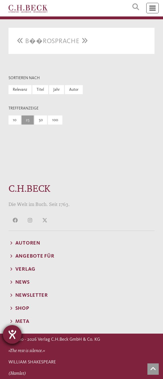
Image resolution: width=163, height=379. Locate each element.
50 (41, 119)
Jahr (56, 89)
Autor (74, 89)
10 (14, 119)
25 (27, 119)
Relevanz (20, 89)
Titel (40, 89)
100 (55, 119)
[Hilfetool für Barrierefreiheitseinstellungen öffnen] (12, 334)
